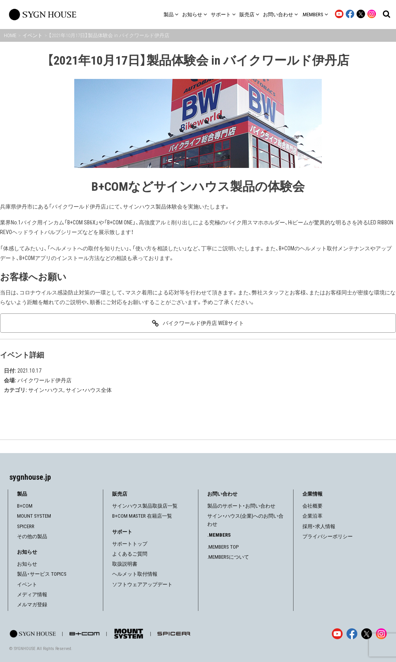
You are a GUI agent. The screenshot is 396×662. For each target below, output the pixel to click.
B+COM (24, 506)
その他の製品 (32, 536)
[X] (366, 633)
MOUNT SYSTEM (34, 516)
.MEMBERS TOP (223, 547)
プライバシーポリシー (327, 536)
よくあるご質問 (129, 554)
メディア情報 (32, 594)
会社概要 (312, 506)
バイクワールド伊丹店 (44, 380)
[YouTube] (337, 633)
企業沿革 (312, 516)
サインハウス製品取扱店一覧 (145, 506)
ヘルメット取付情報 (134, 574)
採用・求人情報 (318, 526)
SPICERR (25, 526)
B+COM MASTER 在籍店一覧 (142, 516)
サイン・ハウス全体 (89, 390)
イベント (27, 584)
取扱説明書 (124, 564)
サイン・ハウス (45, 390)
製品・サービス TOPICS (42, 574)
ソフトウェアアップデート (142, 584)
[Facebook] (351, 633)
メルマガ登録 (32, 604)
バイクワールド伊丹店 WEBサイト (203, 323)
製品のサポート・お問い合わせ (241, 506)
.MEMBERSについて (228, 557)
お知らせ (27, 564)
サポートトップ (129, 544)
